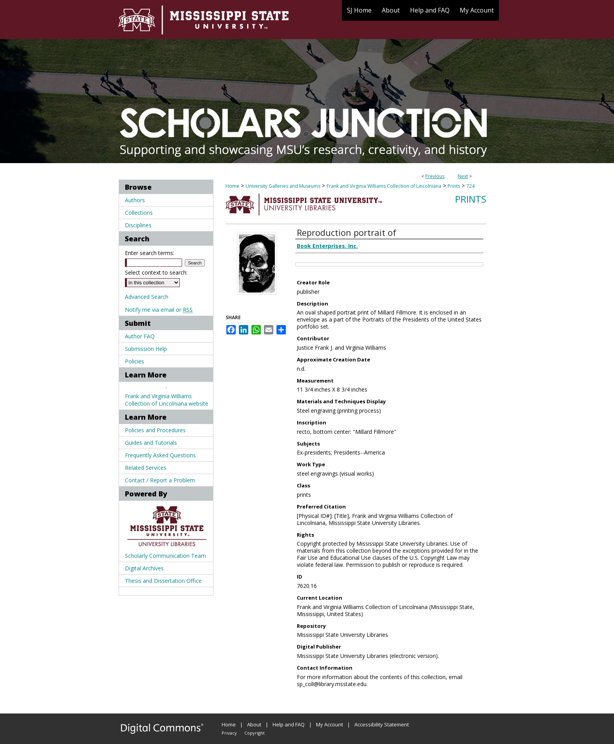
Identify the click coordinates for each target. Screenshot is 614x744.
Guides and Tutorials (151, 442)
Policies (134, 361)
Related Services (145, 467)
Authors (135, 200)
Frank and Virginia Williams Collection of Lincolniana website (166, 399)
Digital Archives (144, 568)
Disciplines (138, 225)
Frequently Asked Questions (160, 455)
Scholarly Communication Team (165, 555)
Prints (454, 186)
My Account (329, 724)
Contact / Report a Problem (160, 480)
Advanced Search (146, 296)
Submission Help (146, 348)
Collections (139, 212)
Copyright (254, 733)
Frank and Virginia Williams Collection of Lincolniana (384, 186)
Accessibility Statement (381, 724)
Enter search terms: (149, 253)
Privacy (229, 733)
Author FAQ (140, 336)
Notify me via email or (159, 309)
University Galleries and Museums (283, 186)
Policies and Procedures (155, 430)
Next (463, 176)
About (254, 724)
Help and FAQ (289, 724)
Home (232, 186)
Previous (434, 176)
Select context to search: (156, 272)
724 (470, 186)
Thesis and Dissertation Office (163, 580)
